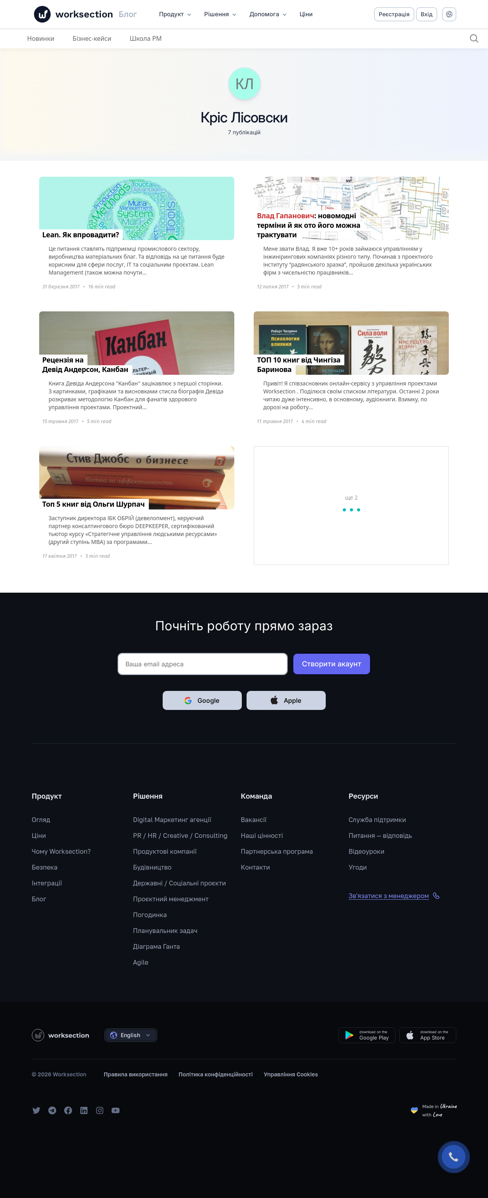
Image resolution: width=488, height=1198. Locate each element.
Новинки (41, 38)
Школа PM (146, 38)
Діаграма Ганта (156, 946)
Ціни (39, 835)
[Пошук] (474, 38)
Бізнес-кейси (91, 38)
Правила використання (136, 1074)
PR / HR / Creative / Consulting (180, 835)
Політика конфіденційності (215, 1074)
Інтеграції (47, 883)
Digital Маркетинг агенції (172, 820)
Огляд (41, 820)
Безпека (44, 867)
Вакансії (253, 820)
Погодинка (150, 915)
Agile (140, 962)
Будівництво (152, 867)
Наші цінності (262, 835)
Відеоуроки (367, 851)
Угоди (358, 867)
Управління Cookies (291, 1074)
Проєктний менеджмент (171, 899)
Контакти (255, 867)
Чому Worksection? (61, 851)
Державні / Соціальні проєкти (179, 883)
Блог (39, 899)
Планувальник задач (165, 931)
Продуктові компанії (165, 851)
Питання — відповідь (380, 835)
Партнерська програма (277, 851)
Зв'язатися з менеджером (394, 896)
